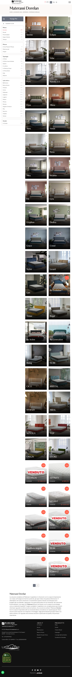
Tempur (5, 39)
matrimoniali (6, 49)
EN (48, 2)
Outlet (56, 627)
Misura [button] (5, 44)
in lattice (5, 66)
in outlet (5, 123)
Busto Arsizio (6, 85)
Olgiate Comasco (7, 106)
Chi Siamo (39, 625)
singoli (4, 51)
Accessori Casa (18, 12)
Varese (4, 116)
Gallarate (5, 92)
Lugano (5, 97)
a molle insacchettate (8, 61)
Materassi (25, 12)
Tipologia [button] (5, 56)
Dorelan (5, 30)
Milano (4, 99)
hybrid (4, 63)
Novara (4, 104)
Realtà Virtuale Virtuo (42, 635)
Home (11, 12)
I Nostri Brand (58, 630)
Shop (56, 625)
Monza (4, 101)
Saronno (5, 111)
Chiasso (5, 87)
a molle (5, 59)
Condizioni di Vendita (60, 637)
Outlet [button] (5, 121)
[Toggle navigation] (69, 2)
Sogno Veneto (6, 37)
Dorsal (4, 32)
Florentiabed (6, 34)
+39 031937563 (7, 636)
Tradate (5, 113)
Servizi (38, 627)
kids (4, 73)
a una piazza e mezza (8, 47)
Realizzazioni (40, 630)
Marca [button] (4, 27)
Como (4, 90)
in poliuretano (6, 70)
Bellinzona (5, 83)
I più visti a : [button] (6, 80)
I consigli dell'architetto (61, 635)
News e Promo (40, 632)
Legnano (5, 94)
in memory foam (7, 68)
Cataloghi (57, 632)
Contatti (39, 637)
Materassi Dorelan (34, 12)
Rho (4, 109)
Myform (5, 75)
